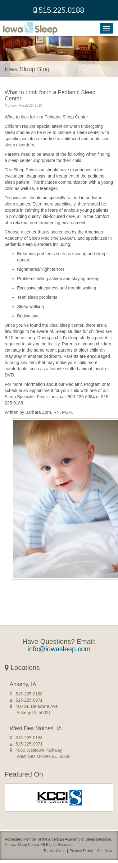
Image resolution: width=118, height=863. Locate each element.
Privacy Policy (81, 851)
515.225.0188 (59, 10)
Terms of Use (54, 851)
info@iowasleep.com (58, 649)
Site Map (104, 851)
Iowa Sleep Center (34, 28)
